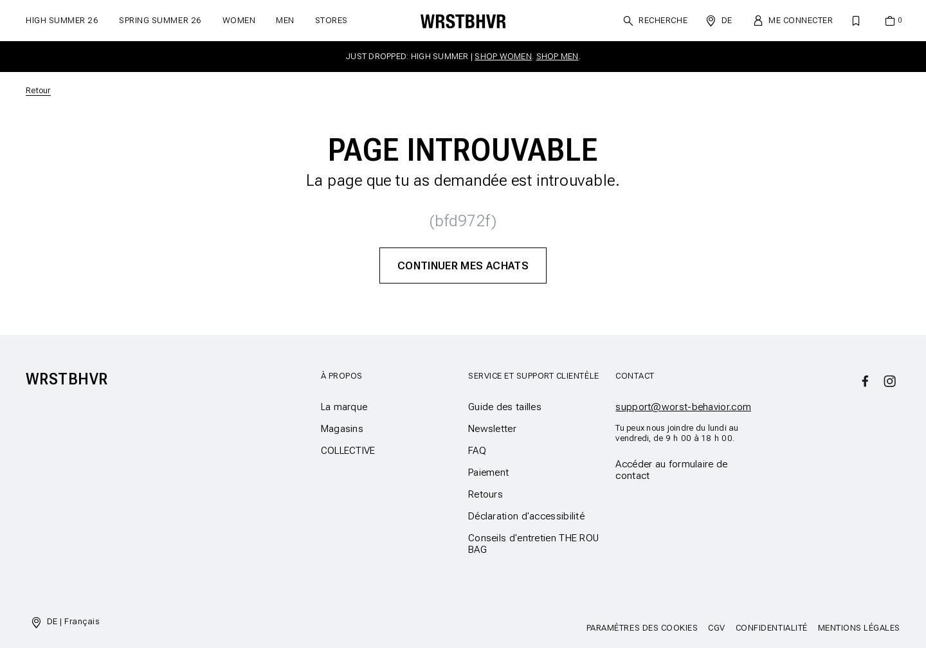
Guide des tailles (504, 407)
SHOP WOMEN (503, 56)
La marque (344, 407)
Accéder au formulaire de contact (671, 470)
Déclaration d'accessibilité (526, 516)
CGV (716, 628)
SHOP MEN (557, 56)
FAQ (477, 450)
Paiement (488, 472)
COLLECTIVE (348, 450)
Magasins (342, 429)
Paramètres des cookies (642, 628)
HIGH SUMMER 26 (62, 20)
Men (285, 20)
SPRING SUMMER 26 (160, 20)
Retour (38, 90)
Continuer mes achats (463, 265)
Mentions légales (859, 628)
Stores (331, 20)
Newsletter (492, 429)
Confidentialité (772, 628)
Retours (485, 494)
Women (239, 20)
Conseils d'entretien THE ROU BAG (533, 543)
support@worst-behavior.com (683, 407)
